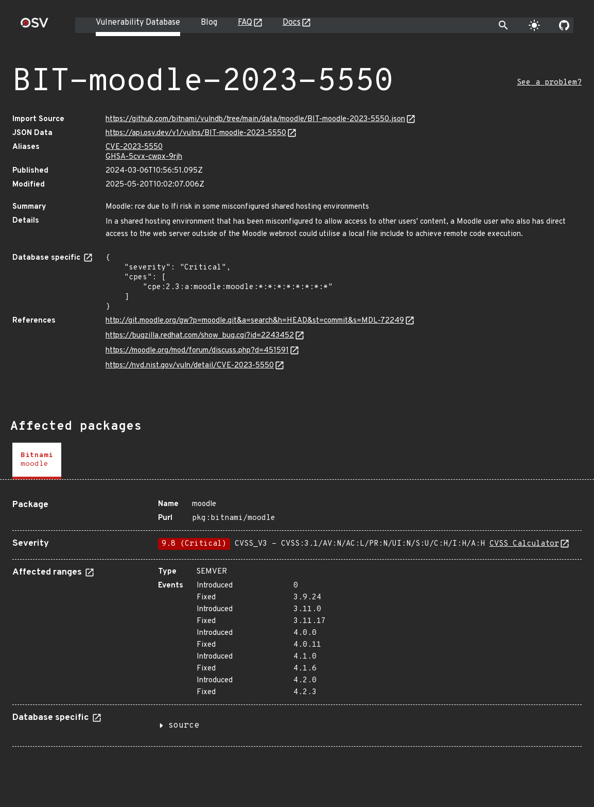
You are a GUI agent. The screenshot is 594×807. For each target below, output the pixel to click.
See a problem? (549, 83)
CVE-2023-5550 (134, 147)
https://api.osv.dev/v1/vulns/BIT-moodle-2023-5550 (196, 133)
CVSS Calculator (524, 544)
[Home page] (34, 26)
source (183, 725)
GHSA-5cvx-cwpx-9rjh (144, 157)
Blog (209, 23)
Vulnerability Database (138, 23)
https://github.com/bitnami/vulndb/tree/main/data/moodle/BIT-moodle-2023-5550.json (255, 119)
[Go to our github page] (564, 25)
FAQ (245, 23)
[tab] (36, 461)
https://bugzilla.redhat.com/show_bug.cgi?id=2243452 (200, 336)
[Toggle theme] (534, 25)
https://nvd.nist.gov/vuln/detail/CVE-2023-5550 (190, 366)
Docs (292, 23)
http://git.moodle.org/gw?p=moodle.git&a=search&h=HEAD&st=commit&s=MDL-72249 (255, 321)
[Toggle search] (503, 25)
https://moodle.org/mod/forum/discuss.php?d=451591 (197, 351)
